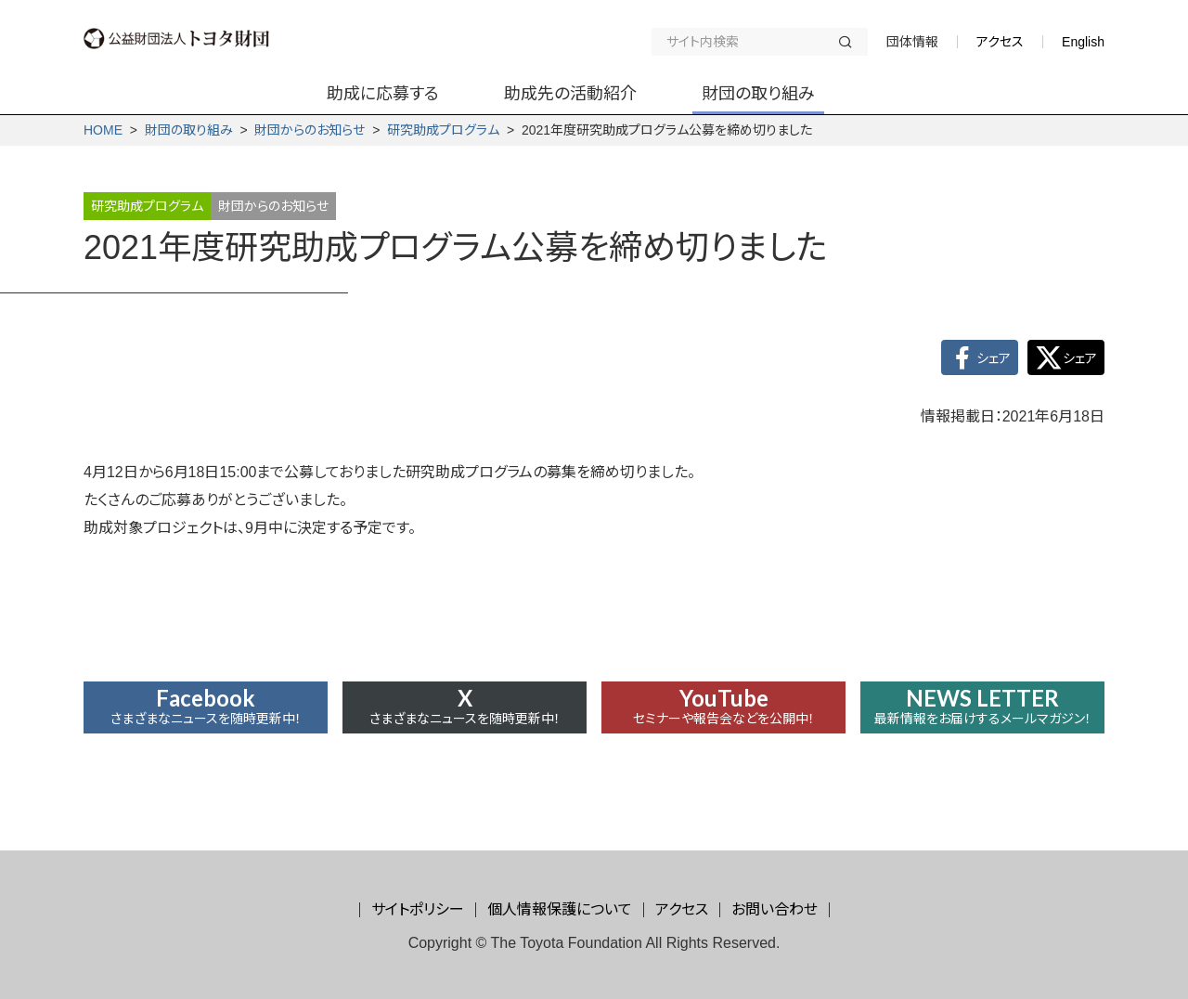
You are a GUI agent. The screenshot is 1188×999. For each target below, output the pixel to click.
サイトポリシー (417, 909)
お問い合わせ (774, 909)
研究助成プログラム (443, 130)
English (1083, 41)
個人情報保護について (559, 909)
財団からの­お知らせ (309, 130)
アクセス (1000, 41)
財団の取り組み (189, 130)
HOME (103, 130)
